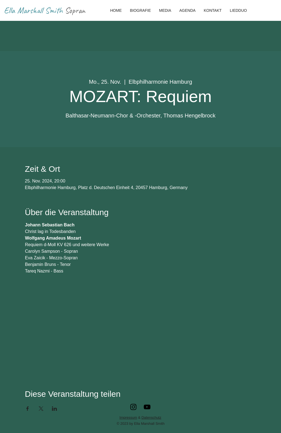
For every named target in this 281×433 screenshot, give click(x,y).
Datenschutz (151, 417)
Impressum (128, 417)
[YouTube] (147, 407)
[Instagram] (133, 407)
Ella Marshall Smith (34, 10)
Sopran (75, 10)
